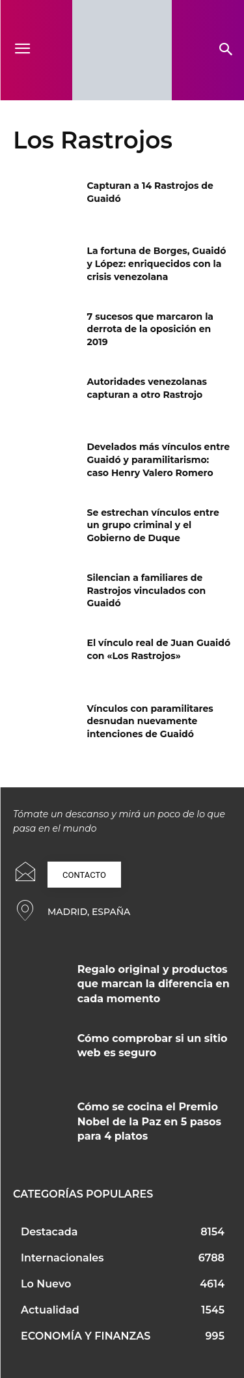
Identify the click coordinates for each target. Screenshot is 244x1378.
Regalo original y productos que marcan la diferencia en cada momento (153, 984)
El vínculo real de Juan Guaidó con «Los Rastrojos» (159, 649)
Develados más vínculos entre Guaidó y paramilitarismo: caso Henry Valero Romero (158, 459)
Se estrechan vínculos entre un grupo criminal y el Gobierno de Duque (153, 525)
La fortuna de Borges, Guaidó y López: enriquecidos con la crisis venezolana (156, 263)
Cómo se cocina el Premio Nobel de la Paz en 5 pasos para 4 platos (149, 1121)
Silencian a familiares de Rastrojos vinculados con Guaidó (146, 590)
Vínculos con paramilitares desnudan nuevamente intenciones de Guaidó (150, 721)
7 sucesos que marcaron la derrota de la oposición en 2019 (150, 329)
